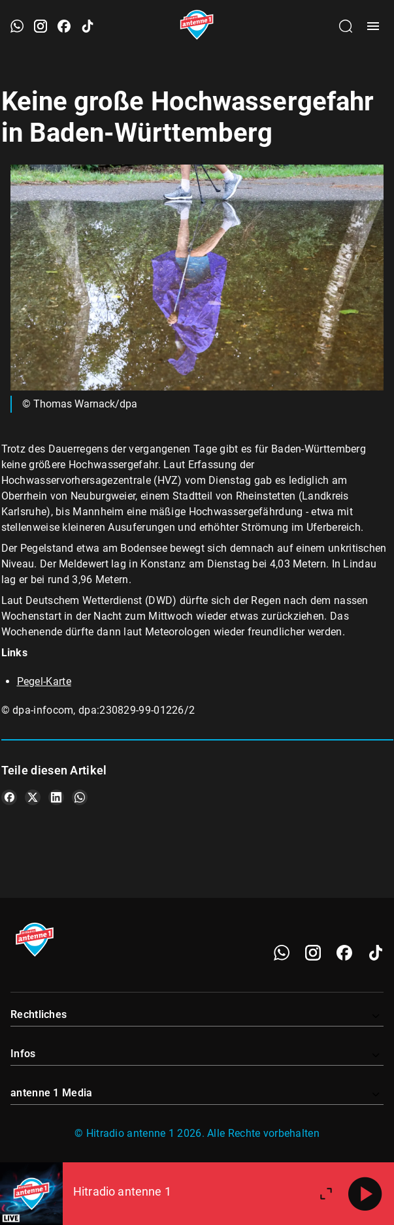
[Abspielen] (365, 1193)
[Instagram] (313, 953)
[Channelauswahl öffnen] (345, 26)
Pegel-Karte (44, 681)
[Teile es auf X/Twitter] (33, 797)
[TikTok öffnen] (87, 26)
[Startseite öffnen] (197, 26)
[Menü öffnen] (373, 26)
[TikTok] (376, 953)
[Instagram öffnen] (40, 26)
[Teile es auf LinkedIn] (56, 797)
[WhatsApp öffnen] (17, 26)
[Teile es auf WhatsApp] (80, 797)
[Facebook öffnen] (64, 26)
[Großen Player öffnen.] (326, 1193)
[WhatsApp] (281, 953)
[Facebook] (344, 953)
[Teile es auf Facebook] (9, 797)
